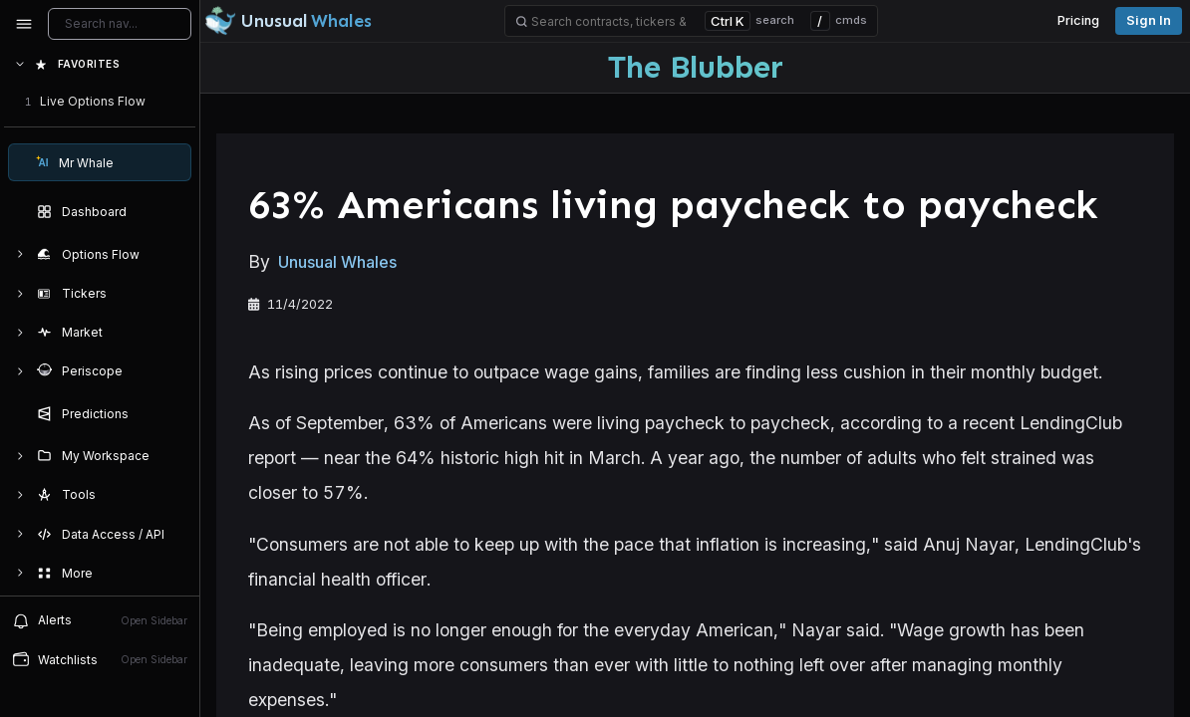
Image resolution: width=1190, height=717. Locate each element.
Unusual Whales (337, 263)
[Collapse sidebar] (24, 24)
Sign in (1148, 20)
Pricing (1078, 20)
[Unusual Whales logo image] (288, 21)
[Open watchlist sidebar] (99, 659)
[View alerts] (99, 620)
